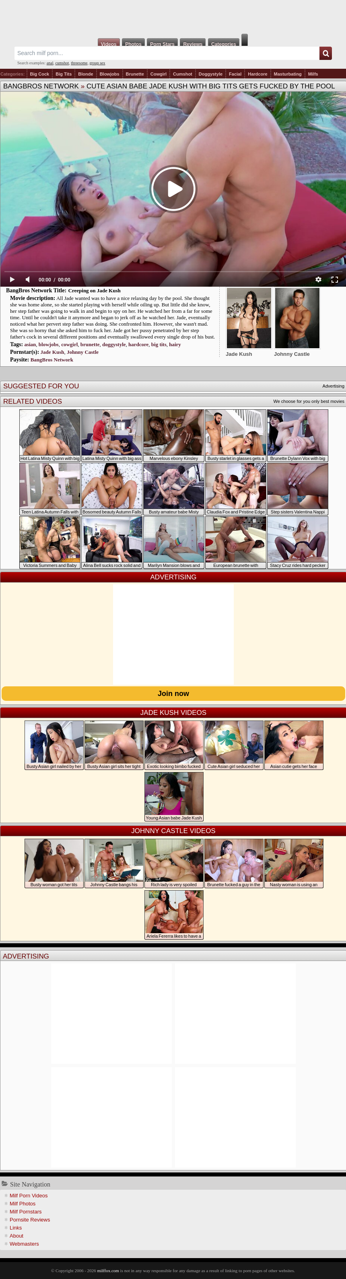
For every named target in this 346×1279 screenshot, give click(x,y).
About (16, 1236)
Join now (173, 694)
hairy (175, 344)
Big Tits (64, 74)
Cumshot (182, 74)
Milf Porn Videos (28, 1196)
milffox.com (108, 1270)
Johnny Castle (83, 352)
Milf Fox (173, 17)
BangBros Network (41, 86)
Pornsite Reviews (30, 1220)
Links (16, 1228)
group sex (97, 63)
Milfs (313, 74)
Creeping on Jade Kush (94, 290)
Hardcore (257, 74)
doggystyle (114, 344)
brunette (90, 344)
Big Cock (39, 74)
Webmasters (24, 1244)
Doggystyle (210, 74)
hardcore (138, 344)
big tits (159, 344)
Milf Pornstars (25, 1212)
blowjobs (49, 344)
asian (30, 344)
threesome (79, 63)
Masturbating (288, 74)
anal (50, 63)
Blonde (85, 74)
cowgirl (69, 344)
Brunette (135, 74)
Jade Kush (52, 352)
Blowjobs (109, 74)
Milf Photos (22, 1204)
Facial (235, 74)
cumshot (62, 63)
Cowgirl (158, 74)
